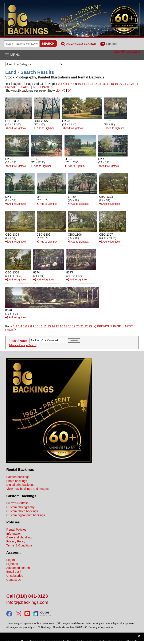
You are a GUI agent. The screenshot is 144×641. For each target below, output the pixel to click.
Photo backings (16, 481)
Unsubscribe (14, 575)
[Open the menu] (72, 55)
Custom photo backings (22, 511)
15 (100, 83)
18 (112, 83)
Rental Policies (16, 529)
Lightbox (111, 43)
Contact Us (13, 579)
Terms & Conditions (19, 545)
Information (14, 533)
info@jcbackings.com (27, 602)
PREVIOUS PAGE (107, 326)
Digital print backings (20, 484)
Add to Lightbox (15, 128)
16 (104, 83)
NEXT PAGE (43, 87)
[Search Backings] (22, 43)
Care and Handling (19, 537)
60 (69, 90)
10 (79, 83)
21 (124, 83)
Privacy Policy (15, 541)
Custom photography (20, 507)
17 (108, 83)
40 (63, 90)
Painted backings (18, 477)
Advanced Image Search (22, 345)
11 (83, 83)
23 (133, 83)
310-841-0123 (126, 51)
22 (128, 83)
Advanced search (18, 568)
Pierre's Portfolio (17, 503)
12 (87, 83)
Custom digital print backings (25, 515)
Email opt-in (14, 571)
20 (120, 83)
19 (116, 83)
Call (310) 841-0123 (27, 596)
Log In (10, 559)
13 (91, 83)
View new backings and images (27, 488)
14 (96, 83)
